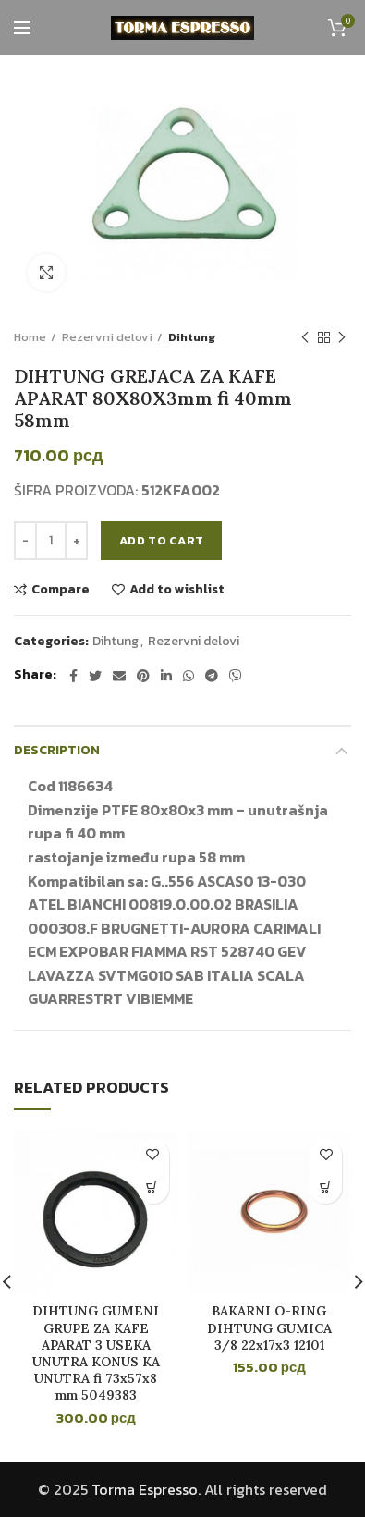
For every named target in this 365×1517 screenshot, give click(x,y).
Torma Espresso (144, 1489)
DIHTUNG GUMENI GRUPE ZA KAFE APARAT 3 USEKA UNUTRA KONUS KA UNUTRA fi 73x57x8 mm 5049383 (96, 1353)
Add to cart (161, 540)
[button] (153, 1187)
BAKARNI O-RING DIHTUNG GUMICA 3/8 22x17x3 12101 (269, 1327)
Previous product (304, 338)
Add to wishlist (177, 589)
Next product (341, 338)
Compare (60, 589)
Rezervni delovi (107, 337)
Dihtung (191, 337)
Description (57, 750)
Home (30, 337)
